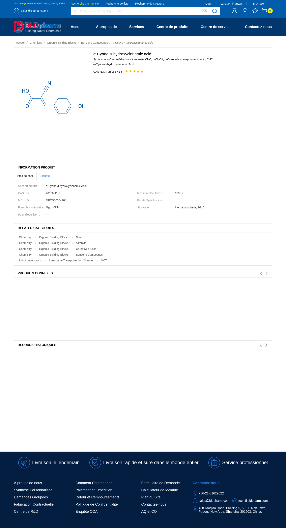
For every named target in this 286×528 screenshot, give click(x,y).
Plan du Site (150, 497)
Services (136, 27)
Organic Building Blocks (61, 42)
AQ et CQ (149, 512)
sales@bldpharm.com (34, 10)
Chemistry (36, 42)
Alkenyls (81, 243)
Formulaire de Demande (160, 483)
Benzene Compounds (94, 42)
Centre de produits (172, 27)
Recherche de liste (117, 3)
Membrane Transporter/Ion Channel (71, 260)
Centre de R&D (26, 512)
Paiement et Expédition (93, 490)
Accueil (77, 27)
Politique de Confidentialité (96, 504)
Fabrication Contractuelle (34, 504)
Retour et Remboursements (97, 497)
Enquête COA (86, 512)
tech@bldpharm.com (253, 500)
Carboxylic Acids (86, 249)
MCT (104, 260)
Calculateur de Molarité (159, 490)
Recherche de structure (149, 3)
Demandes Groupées (31, 497)
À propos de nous (28, 483)
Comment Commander (93, 483)
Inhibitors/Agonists (30, 260)
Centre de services (217, 27)
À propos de (106, 27)
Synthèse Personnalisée (33, 490)
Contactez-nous (258, 27)
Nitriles (80, 237)
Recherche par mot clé (85, 3)
